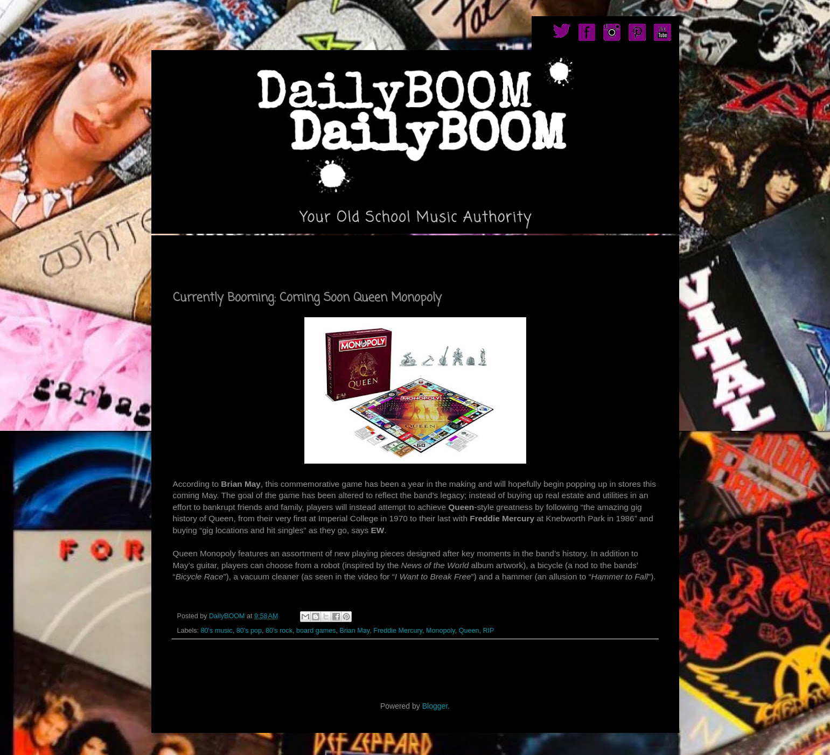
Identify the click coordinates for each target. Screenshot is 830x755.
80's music (217, 630)
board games (316, 630)
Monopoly (440, 630)
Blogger (435, 706)
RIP (488, 630)
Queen (469, 630)
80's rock (279, 630)
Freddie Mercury (397, 630)
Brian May (354, 630)
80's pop (249, 630)
